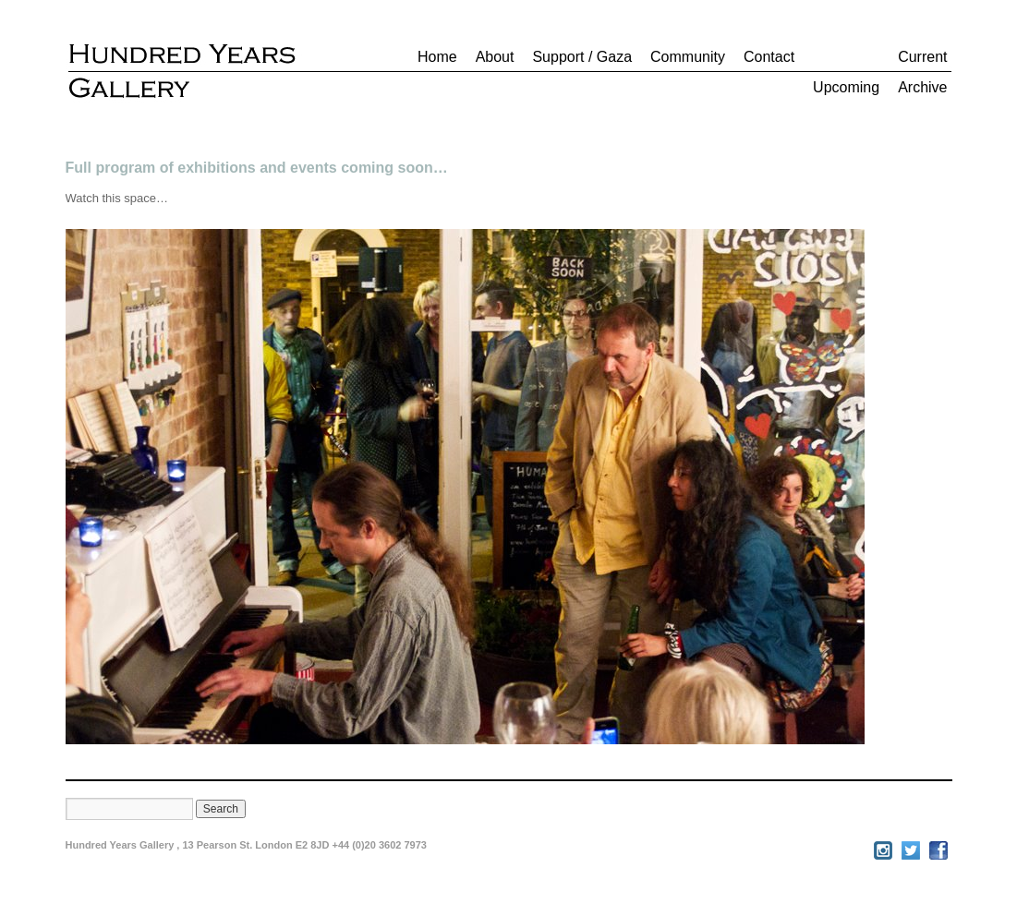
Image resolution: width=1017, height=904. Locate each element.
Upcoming (846, 87)
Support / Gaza (582, 57)
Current (922, 57)
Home (437, 57)
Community (687, 57)
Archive (922, 87)
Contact (769, 57)
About (495, 57)
